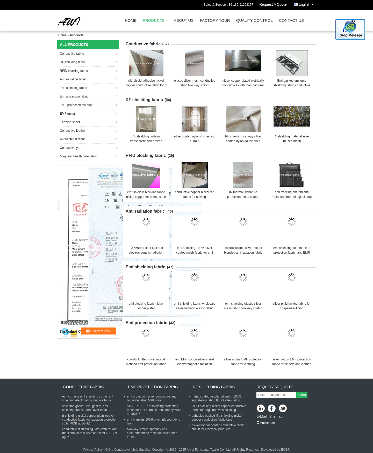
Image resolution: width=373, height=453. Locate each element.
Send (302, 395)
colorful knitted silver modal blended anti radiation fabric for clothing (243, 252)
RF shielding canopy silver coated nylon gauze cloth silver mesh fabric (243, 141)
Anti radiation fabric (73, 79)
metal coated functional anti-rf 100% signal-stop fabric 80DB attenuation (216, 398)
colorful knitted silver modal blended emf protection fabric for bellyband (146, 364)
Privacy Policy (93, 449)
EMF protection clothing (76, 105)
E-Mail (261, 416)
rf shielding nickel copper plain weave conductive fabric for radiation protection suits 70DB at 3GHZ (89, 419)
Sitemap (275, 416)
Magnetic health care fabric (78, 156)
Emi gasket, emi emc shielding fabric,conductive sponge (292, 85)
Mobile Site (265, 423)
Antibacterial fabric (72, 139)
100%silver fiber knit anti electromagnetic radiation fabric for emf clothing (146, 252)
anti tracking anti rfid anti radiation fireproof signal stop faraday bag (292, 196)
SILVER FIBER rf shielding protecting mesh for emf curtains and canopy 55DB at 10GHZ (154, 410)
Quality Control (254, 21)
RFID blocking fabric (74, 71)
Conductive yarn (71, 148)
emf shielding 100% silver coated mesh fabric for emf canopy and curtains (194, 252)
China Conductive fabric (121, 449)
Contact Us (291, 21)
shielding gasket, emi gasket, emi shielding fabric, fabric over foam (85, 408)
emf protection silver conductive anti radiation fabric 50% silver (151, 398)
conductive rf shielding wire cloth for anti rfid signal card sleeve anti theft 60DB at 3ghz (89, 433)
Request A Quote (273, 4)
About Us (183, 21)
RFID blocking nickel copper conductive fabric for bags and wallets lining (219, 408)
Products (153, 21)
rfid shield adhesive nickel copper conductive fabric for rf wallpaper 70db (146, 85)
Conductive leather (73, 131)
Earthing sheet (70, 122)
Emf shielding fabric (73, 88)
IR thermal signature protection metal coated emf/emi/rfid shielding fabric (243, 196)
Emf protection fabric (74, 96)
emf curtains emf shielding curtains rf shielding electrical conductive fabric (87, 398)
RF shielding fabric (72, 62)
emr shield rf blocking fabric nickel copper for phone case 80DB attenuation (146, 196)
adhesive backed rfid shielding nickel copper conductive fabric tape (217, 417)
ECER (285, 449)
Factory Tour (215, 21)
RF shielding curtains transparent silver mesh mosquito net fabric (146, 141)
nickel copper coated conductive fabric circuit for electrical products (218, 427)
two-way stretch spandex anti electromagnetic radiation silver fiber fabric (152, 433)
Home (131, 21)
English (307, 3)
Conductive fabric (72, 53)
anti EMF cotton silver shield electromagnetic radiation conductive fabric (194, 364)
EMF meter (67, 113)
